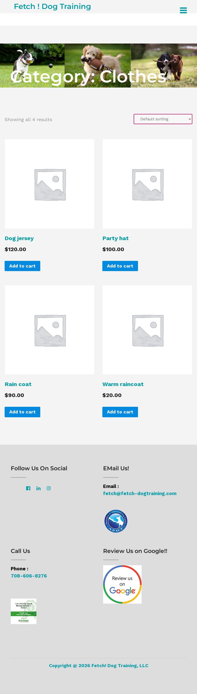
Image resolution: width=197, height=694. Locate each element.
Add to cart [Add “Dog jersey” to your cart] (22, 266)
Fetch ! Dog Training (52, 6)
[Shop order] (163, 119)
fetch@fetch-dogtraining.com (139, 493)
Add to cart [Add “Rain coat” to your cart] (22, 411)
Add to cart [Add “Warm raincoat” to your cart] (120, 411)
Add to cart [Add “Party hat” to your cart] (120, 266)
